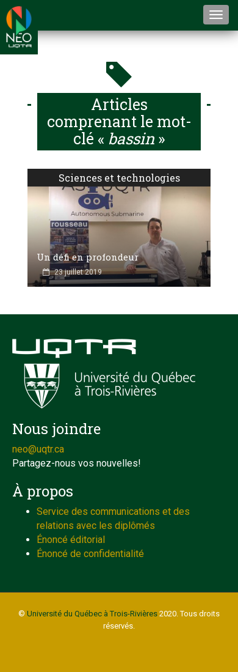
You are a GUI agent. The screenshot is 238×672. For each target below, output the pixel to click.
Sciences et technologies (119, 177)
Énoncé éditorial (71, 539)
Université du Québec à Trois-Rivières (92, 613)
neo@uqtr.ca (38, 449)
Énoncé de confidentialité (90, 553)
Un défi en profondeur (88, 257)
